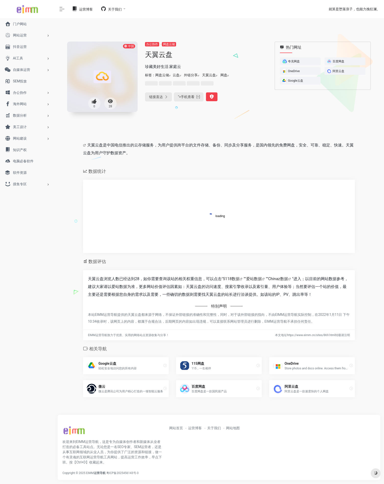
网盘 (223, 75)
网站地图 (233, 428)
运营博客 (195, 428)
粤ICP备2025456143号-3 (122, 473)
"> (189, 96)
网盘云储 (169, 44)
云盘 (176, 75)
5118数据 (231, 278)
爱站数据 (254, 278)
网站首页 (176, 428)
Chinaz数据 (278, 278)
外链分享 (191, 75)
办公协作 (152, 44)
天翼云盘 (209, 75)
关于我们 (214, 428)
